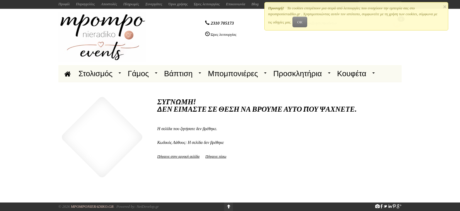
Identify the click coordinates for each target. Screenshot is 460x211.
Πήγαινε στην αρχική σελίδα (178, 156)
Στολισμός (96, 73)
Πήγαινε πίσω (215, 156)
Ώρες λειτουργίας (207, 4)
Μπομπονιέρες (233, 73)
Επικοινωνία (235, 4)
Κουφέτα (351, 73)
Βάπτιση (178, 73)
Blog (255, 4)
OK (299, 22)
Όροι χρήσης (178, 4)
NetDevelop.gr (147, 206)
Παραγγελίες (85, 4)
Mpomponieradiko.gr (92, 206)
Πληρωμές (131, 4)
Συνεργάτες (153, 4)
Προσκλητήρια (297, 73)
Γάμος (138, 73)
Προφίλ (64, 4)
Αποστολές (109, 4)
